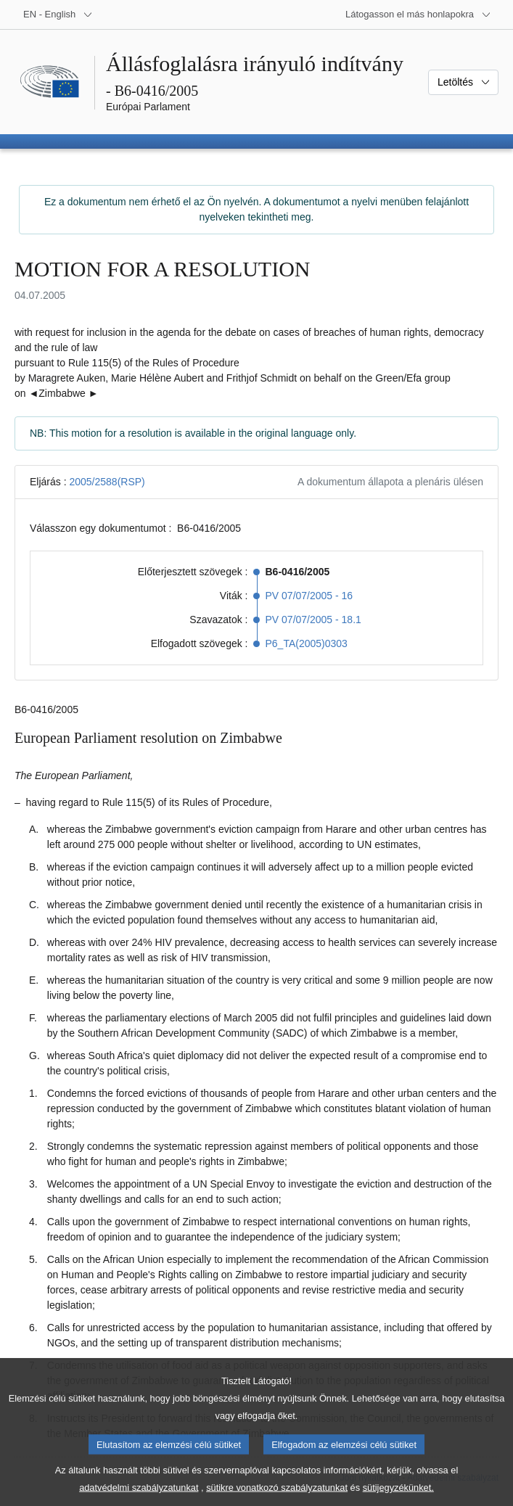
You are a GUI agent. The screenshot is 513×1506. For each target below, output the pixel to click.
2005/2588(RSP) (106, 481)
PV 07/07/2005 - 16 (309, 595)
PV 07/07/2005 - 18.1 (313, 619)
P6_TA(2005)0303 (307, 643)
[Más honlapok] (418, 14)
